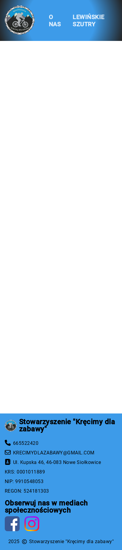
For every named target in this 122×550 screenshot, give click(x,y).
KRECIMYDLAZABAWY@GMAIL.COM (54, 453)
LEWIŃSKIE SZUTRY (88, 20)
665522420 (25, 443)
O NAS (55, 20)
